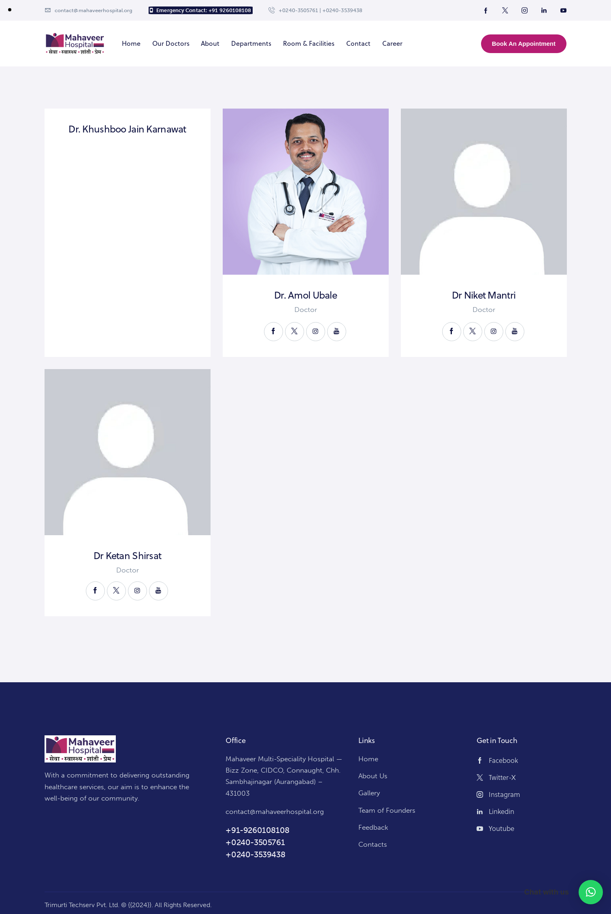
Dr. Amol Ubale (305, 295)
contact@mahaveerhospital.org (275, 811)
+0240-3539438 (255, 854)
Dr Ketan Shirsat (127, 556)
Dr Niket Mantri (483, 295)
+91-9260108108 (257, 830)
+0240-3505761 (255, 842)
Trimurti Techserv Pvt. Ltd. (82, 905)
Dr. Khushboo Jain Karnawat (127, 129)
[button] (591, 892)
